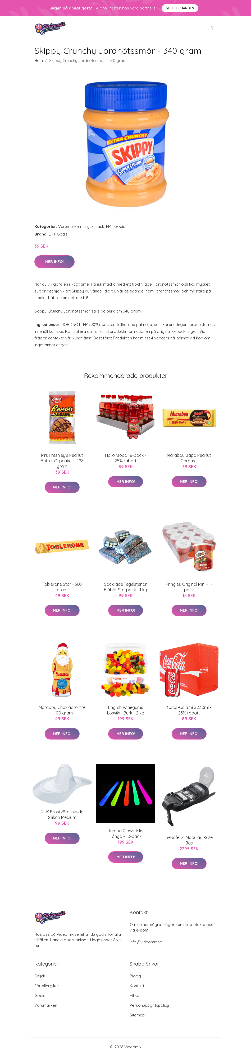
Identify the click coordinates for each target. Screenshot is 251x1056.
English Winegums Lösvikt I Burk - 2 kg (125, 710)
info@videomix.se (146, 941)
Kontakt (137, 985)
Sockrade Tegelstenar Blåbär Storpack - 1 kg (125, 587)
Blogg (135, 975)
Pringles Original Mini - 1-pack (189, 587)
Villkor (135, 995)
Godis (39, 995)
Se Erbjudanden (180, 8)
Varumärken (69, 226)
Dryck (88, 226)
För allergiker (46, 985)
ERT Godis (115, 226)
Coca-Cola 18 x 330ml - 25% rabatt (189, 710)
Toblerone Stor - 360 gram (62, 587)
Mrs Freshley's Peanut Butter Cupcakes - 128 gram (62, 461)
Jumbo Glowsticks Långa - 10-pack (125, 833)
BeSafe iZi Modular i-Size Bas (189, 840)
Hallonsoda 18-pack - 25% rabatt (125, 458)
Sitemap (137, 1014)
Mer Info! (54, 261)
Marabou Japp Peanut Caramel (189, 458)
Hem (38, 60)
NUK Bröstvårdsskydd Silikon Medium (62, 814)
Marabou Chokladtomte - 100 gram (62, 710)
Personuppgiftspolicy (149, 1005)
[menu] (212, 28)
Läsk (99, 226)
